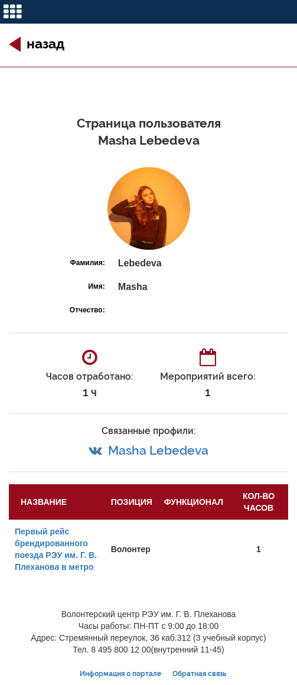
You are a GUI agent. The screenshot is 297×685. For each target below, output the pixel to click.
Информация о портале (120, 674)
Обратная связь (199, 674)
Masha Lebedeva (158, 450)
